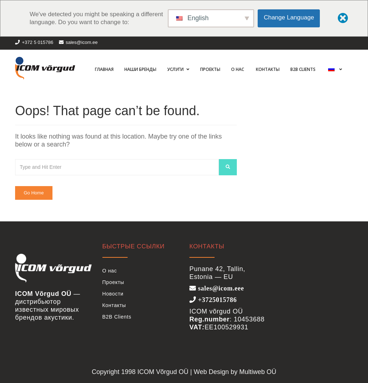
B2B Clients (303, 69)
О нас (237, 69)
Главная (104, 69)
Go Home (34, 192)
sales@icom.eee (220, 288)
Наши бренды (140, 69)
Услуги (176, 69)
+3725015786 (216, 299)
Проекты (210, 69)
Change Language (289, 17)
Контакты (267, 69)
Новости (113, 294)
